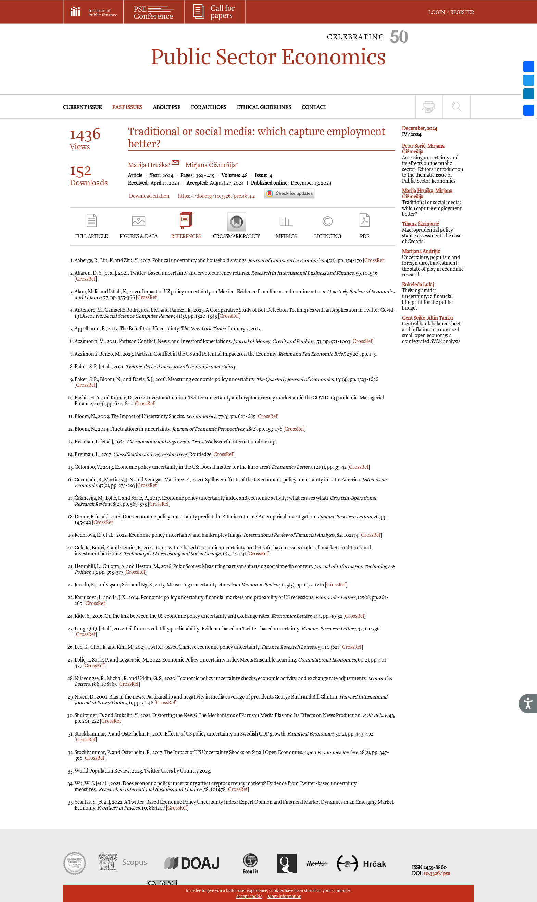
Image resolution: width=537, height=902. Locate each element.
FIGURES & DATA (139, 236)
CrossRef (374, 260)
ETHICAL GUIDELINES (264, 107)
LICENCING (327, 236)
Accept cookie (249, 896)
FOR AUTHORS (208, 107)
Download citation (149, 196)
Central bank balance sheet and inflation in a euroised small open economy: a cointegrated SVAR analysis (431, 329)
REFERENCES (186, 236)
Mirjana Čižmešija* (212, 165)
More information (284, 896)
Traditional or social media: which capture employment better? (432, 202)
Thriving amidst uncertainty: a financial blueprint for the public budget (427, 296)
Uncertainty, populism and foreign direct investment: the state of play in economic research (433, 263)
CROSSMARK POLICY (236, 236)
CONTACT (314, 107)
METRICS (286, 236)
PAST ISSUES (127, 107)
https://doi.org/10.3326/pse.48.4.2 (216, 196)
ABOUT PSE (166, 107)
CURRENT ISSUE (82, 107)
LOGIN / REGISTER (451, 12)
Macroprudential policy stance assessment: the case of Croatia (431, 233)
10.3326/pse (437, 873)
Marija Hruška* (153, 165)
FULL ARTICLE (91, 236)
